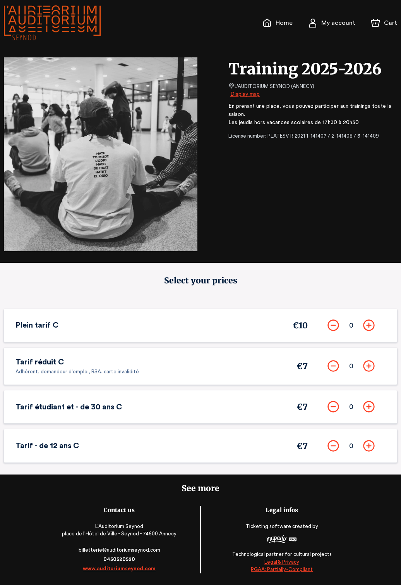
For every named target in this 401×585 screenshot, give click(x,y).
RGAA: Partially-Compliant (280, 569)
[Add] (369, 325)
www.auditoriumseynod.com (120, 568)
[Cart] (384, 23)
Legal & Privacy (280, 562)
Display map (245, 94)
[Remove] (333, 325)
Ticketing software (268, 526)
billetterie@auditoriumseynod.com (120, 550)
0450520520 (120, 559)
